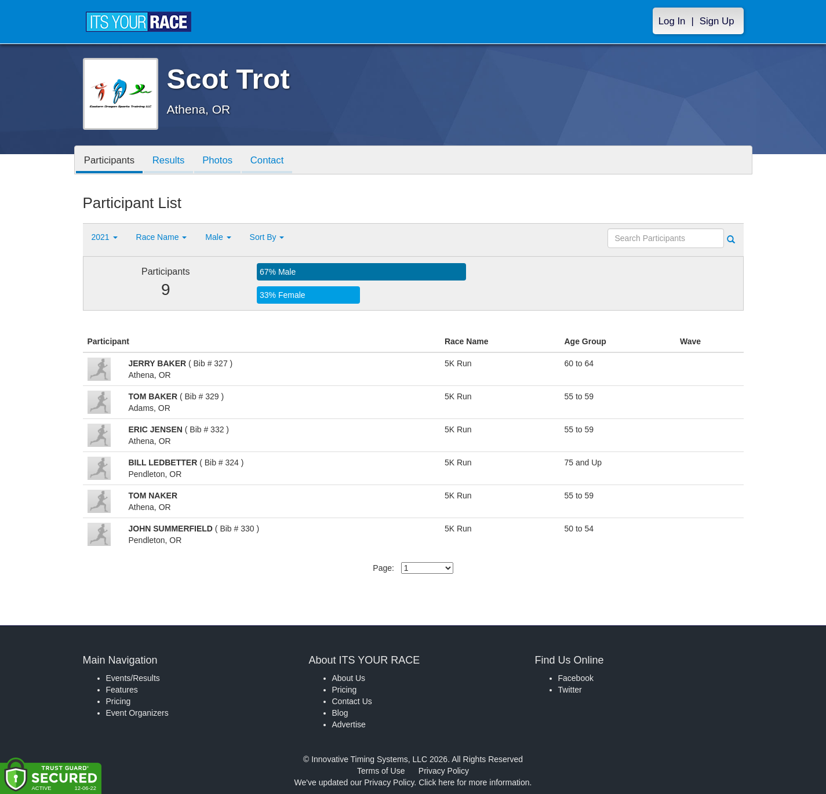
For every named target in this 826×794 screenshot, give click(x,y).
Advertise (349, 724)
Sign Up (717, 21)
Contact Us (352, 701)
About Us (349, 678)
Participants (110, 160)
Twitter (570, 689)
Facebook (576, 678)
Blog (340, 712)
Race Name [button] (161, 237)
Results (170, 160)
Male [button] (218, 237)
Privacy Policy (444, 770)
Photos (220, 160)
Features (122, 689)
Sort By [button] (267, 237)
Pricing (118, 701)
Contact (270, 160)
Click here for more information (474, 782)
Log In (672, 21)
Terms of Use (381, 770)
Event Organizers (137, 712)
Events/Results (133, 678)
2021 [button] (105, 237)
